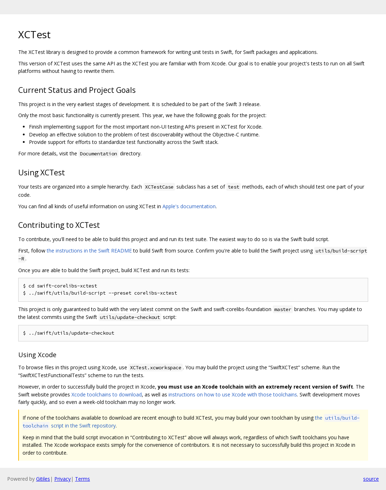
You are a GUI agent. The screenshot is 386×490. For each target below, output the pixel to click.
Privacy (62, 478)
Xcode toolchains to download (106, 394)
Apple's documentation (189, 206)
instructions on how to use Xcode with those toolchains (233, 394)
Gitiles (43, 478)
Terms (82, 478)
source (371, 478)
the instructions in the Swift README (89, 250)
